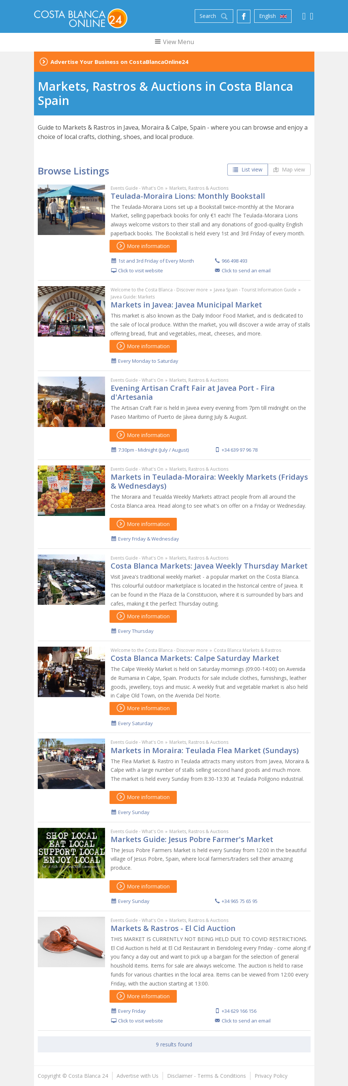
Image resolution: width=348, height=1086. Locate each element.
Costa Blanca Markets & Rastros (247, 650)
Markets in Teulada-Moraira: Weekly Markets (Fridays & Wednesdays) (209, 481)
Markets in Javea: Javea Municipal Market (186, 305)
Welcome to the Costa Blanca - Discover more (159, 290)
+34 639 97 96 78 (240, 449)
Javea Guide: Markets (133, 297)
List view (247, 169)
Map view (289, 169)
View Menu (174, 42)
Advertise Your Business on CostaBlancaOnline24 (119, 61)
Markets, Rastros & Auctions (198, 188)
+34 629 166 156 (239, 1011)
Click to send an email (246, 270)
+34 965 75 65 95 (240, 901)
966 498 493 (234, 260)
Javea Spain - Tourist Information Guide (255, 290)
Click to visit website (140, 270)
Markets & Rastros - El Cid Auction (173, 928)
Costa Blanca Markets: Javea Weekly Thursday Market (209, 566)
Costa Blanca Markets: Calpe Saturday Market (195, 658)
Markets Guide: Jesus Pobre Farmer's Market (192, 839)
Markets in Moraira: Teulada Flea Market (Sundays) (205, 750)
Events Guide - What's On (137, 188)
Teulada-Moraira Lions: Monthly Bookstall (188, 196)
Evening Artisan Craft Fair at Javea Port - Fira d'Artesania (193, 392)
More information (143, 246)
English (273, 16)
